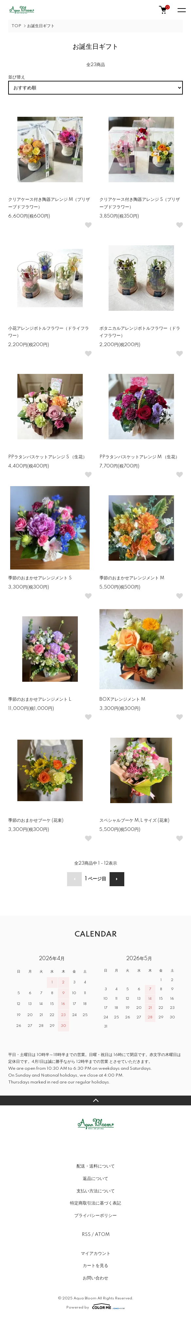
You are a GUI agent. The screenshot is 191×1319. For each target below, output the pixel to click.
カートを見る (95, 1265)
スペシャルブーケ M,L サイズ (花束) (134, 820)
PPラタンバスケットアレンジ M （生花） (139, 457)
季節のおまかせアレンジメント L (39, 699)
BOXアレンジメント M (122, 699)
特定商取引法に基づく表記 (95, 1203)
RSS (86, 1234)
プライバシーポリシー (95, 1215)
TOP (16, 26)
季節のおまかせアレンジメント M (131, 578)
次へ (117, 879)
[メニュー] (181, 10)
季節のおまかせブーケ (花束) (38, 820)
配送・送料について (96, 1166)
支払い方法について (96, 1191)
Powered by (95, 1306)
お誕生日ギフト (41, 26)
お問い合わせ (95, 1278)
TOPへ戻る (95, 1100)
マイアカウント (96, 1253)
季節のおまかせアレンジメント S (40, 578)
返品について (95, 1178)
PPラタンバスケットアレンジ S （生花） (47, 457)
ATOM (102, 1234)
